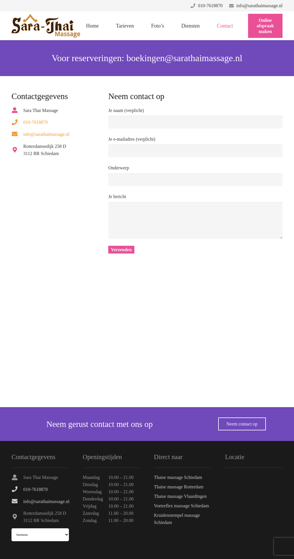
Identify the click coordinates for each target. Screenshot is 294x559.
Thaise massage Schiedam (178, 477)
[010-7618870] (17, 122)
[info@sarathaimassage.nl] (17, 134)
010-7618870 (210, 5)
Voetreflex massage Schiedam (181, 505)
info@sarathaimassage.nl (259, 5)
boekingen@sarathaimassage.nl (185, 58)
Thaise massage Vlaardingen (180, 496)
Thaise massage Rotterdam (178, 486)
